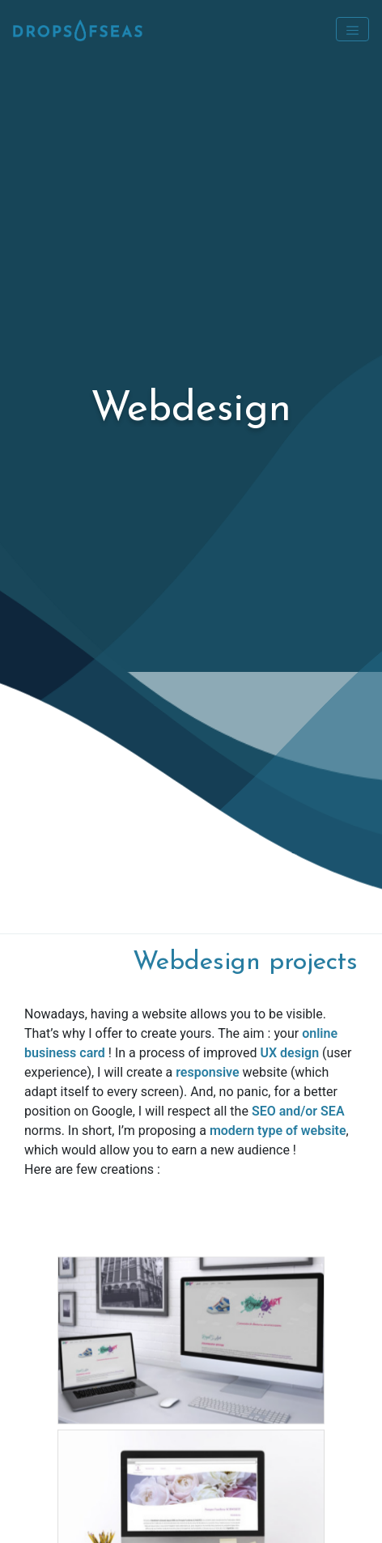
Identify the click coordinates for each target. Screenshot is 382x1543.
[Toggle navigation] (352, 29)
